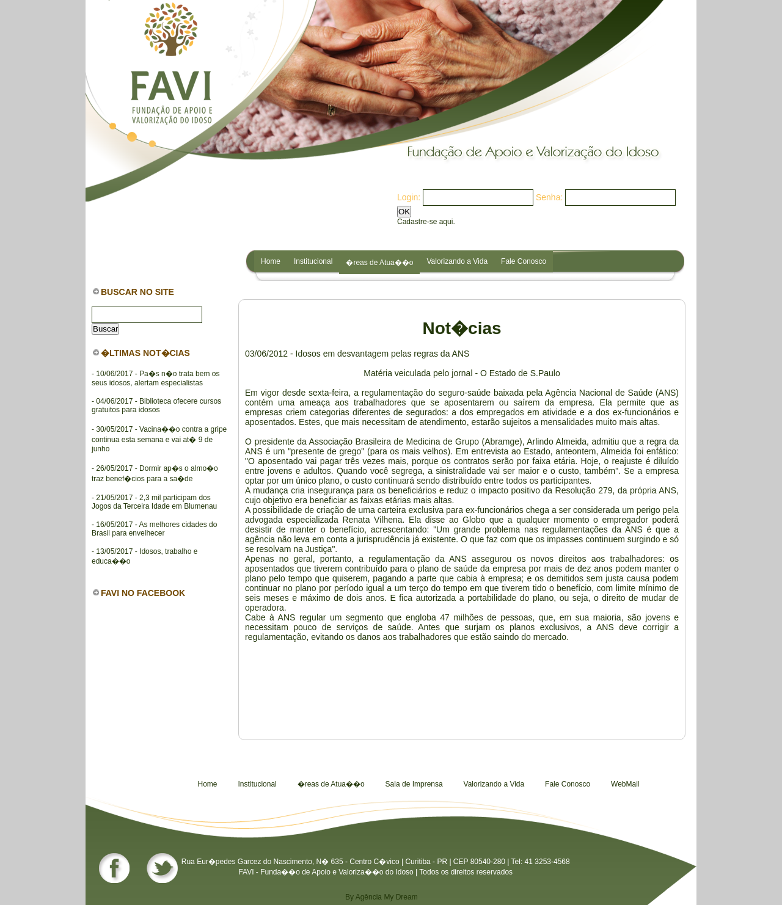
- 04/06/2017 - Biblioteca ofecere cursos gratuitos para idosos (156, 405)
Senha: (549, 197)
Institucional (313, 261)
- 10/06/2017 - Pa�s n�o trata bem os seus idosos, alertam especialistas (155, 378)
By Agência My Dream (381, 897)
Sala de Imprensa (414, 784)
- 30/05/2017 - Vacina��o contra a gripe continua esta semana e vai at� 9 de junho (159, 439)
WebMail (625, 784)
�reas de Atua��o (379, 262)
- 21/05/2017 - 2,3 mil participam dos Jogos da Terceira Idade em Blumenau (154, 502)
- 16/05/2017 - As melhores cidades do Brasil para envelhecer (154, 528)
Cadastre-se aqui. (426, 221)
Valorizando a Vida (457, 261)
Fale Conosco (523, 261)
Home (270, 261)
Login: (408, 197)
